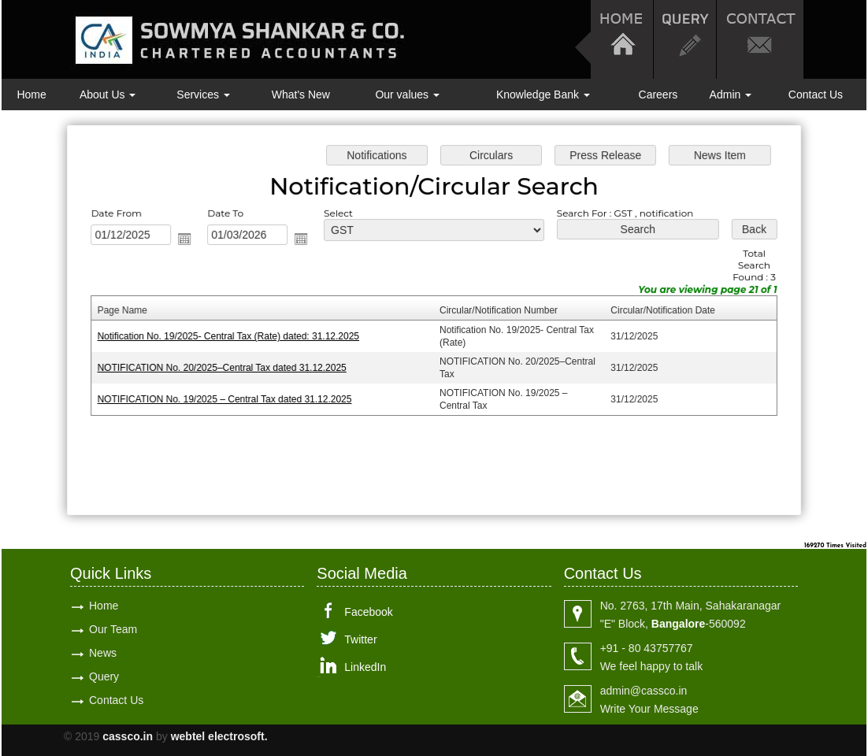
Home (31, 94)
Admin (731, 94)
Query (104, 676)
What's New (301, 94)
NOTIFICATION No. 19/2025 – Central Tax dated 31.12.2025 (228, 398)
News (103, 653)
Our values (407, 94)
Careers (658, 94)
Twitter (360, 639)
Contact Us (815, 94)
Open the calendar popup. (189, 240)
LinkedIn (365, 667)
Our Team (113, 629)
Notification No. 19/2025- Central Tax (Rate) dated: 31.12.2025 (232, 336)
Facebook (368, 612)
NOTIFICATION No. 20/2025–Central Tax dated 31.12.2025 (225, 366)
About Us (107, 94)
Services (203, 94)
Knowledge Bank (543, 94)
